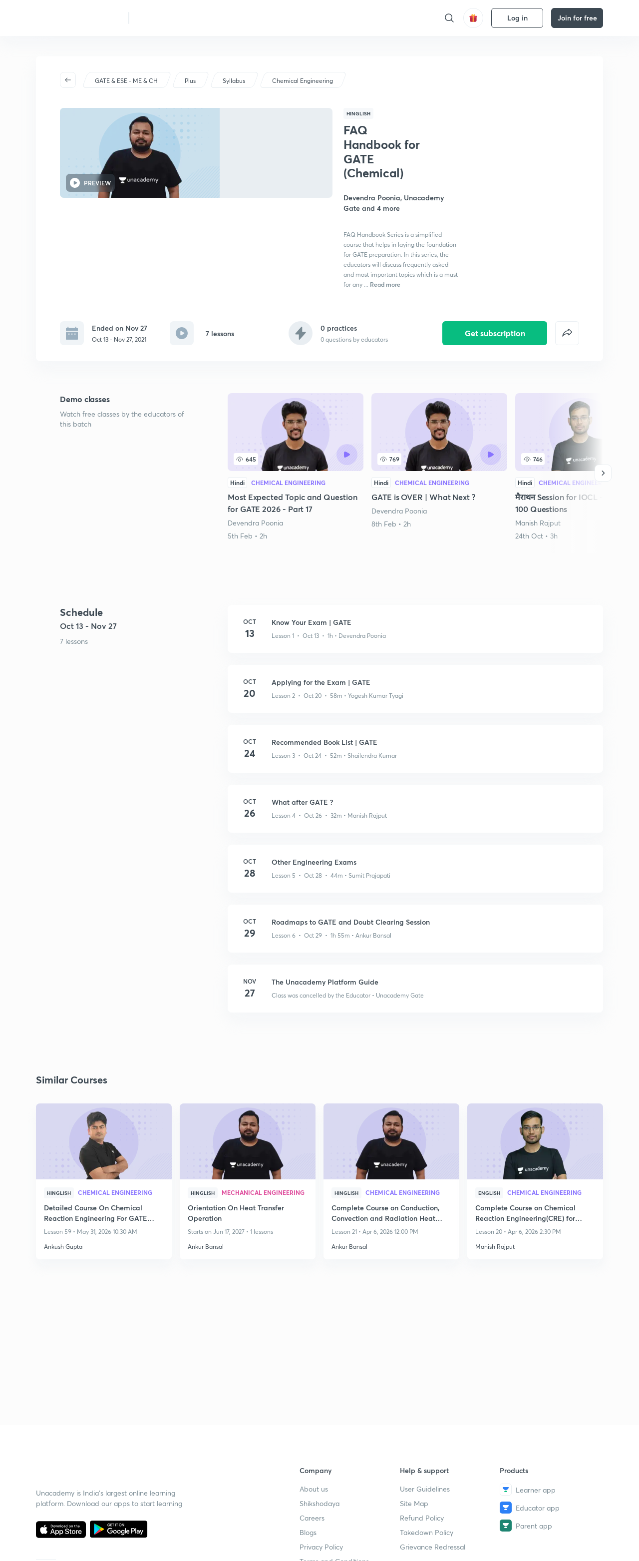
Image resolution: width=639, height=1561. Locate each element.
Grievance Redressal (432, 1547)
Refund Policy (422, 1518)
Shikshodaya (319, 1503)
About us (314, 1489)
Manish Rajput (538, 454)
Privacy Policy (321, 1547)
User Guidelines (425, 1489)
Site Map (414, 1503)
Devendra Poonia (255, 454)
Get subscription (495, 263)
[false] (567, 264)
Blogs (308, 1532)
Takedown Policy (426, 1532)
